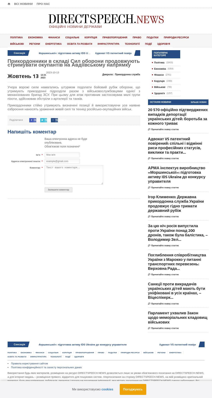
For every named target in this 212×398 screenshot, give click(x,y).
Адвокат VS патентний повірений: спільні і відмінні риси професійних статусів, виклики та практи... (175, 144)
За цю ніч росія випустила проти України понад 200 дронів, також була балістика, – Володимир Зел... (178, 231)
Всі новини (23, 3)
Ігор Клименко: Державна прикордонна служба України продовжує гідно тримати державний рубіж (176, 202)
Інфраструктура (84, 43)
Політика (16, 37)
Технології (106, 43)
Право (125, 37)
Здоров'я (133, 43)
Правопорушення (104, 37)
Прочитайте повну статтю (163, 128)
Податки (138, 37)
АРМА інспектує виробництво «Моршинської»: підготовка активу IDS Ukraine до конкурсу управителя (71, 51)
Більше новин (198, 101)
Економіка (32, 37)
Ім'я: (38, 154)
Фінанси (49, 37)
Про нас (43, 3)
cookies (107, 389)
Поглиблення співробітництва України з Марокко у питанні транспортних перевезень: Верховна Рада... (177, 260)
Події (120, 43)
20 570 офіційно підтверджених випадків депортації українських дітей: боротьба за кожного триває (178, 115)
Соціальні (65, 37)
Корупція (82, 37)
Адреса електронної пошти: (26, 160)
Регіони (15, 43)
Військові (184, 37)
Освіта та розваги (56, 43)
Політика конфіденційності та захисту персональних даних (45, 365)
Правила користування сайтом (29, 361)
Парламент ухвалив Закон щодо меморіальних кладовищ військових (178, 316)
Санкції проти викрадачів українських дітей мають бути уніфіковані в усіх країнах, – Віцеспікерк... (176, 289)
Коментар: (35, 167)
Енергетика (31, 43)
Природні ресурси (161, 37)
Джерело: (121, 73)
